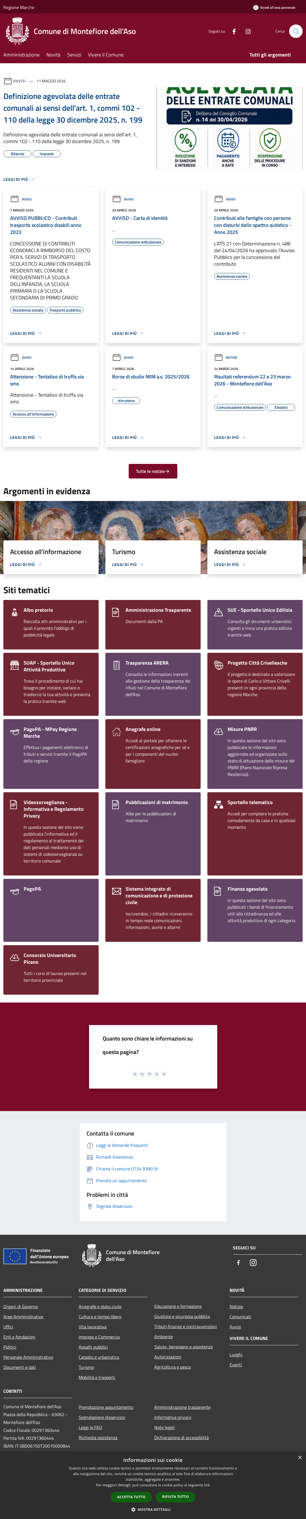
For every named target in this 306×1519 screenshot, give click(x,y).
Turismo (86, 1367)
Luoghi (236, 1354)
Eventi (236, 1364)
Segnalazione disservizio (102, 1417)
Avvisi (19, 81)
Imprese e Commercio (99, 1336)
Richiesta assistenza (98, 1437)
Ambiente (163, 1336)
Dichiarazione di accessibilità (181, 1437)
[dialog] (153, 1485)
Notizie (225, 357)
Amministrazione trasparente (182, 1407)
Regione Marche (18, 7)
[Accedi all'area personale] (274, 7)
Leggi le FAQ (90, 1427)
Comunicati (240, 1316)
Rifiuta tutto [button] (175, 1496)
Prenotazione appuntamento (106, 1407)
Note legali (164, 1427)
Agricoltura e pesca (172, 1367)
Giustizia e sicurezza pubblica (182, 1316)
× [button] (300, 1458)
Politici (9, 1347)
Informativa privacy (172, 1417)
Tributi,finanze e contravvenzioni (185, 1326)
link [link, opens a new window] (207, 1485)
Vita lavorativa (92, 1326)
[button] (153, 1509)
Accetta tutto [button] (131, 1497)
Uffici (8, 1326)
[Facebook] (231, 31)
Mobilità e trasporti (97, 1377)
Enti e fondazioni (19, 1336)
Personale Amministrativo (28, 1357)
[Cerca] (296, 31)
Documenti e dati (19, 1367)
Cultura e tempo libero (100, 1316)
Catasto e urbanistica (99, 1357)
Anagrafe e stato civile (100, 1306)
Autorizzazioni (168, 1356)
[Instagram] (245, 31)
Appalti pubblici (93, 1347)
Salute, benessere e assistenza (183, 1346)
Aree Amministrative (23, 1316)
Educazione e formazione (178, 1306)
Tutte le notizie (153, 471)
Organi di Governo (20, 1306)
